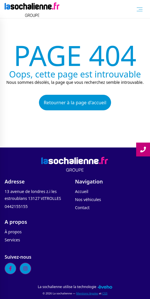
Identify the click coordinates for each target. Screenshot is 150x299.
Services (12, 240)
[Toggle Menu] (139, 9)
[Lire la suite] (143, 149)
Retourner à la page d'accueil (75, 102)
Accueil (81, 191)
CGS (104, 293)
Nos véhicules (88, 199)
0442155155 (16, 206)
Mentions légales (87, 293)
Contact (82, 207)
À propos (13, 231)
